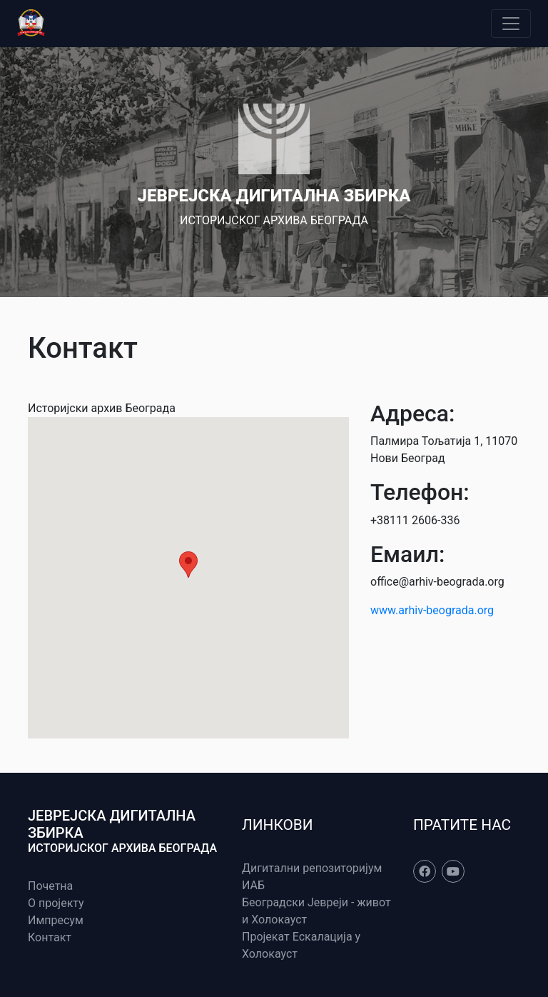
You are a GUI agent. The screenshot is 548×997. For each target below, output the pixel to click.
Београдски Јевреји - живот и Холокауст (316, 911)
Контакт (49, 937)
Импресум (55, 920)
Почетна (50, 886)
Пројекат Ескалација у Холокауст (301, 945)
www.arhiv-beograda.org (432, 610)
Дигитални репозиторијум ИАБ (312, 876)
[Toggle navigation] (511, 23)
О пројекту (56, 903)
